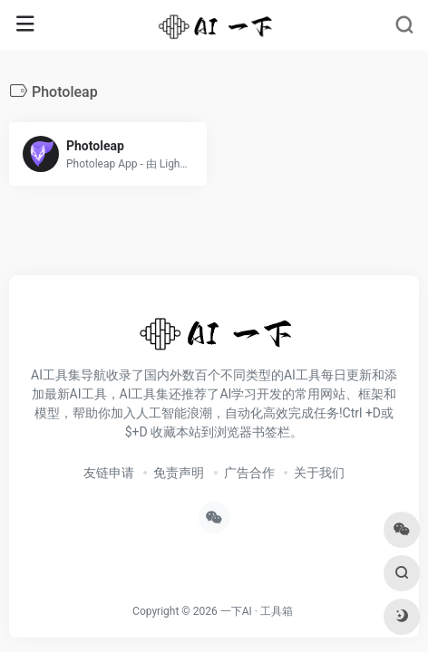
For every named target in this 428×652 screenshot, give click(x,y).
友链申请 (108, 472)
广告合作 (249, 472)
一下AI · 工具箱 (256, 611)
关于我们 (319, 472)
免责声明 (178, 472)
